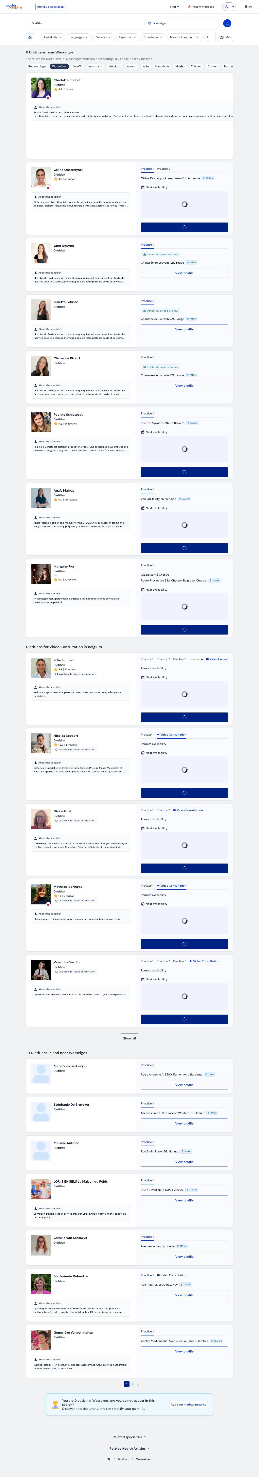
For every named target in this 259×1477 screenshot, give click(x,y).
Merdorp (115, 66)
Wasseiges (59, 66)
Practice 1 (147, 168)
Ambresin (95, 66)
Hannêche (162, 66)
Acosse (131, 66)
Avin (146, 66)
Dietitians (123, 1459)
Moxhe (180, 66)
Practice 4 (196, 659)
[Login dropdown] (229, 6)
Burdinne (230, 66)
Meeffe (78, 66)
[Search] (227, 23)
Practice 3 (179, 659)
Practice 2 (163, 168)
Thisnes (196, 66)
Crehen (213, 66)
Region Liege (37, 66)
